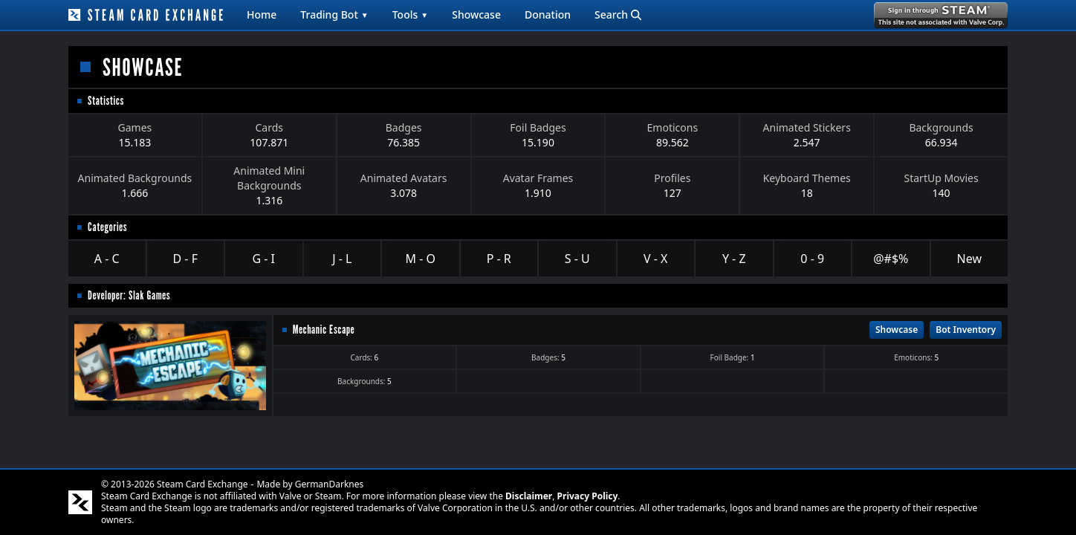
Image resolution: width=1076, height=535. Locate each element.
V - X (655, 258)
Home (261, 14)
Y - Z (734, 258)
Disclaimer (528, 496)
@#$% (890, 258)
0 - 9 (812, 258)
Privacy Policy (587, 496)
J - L (341, 258)
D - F (185, 258)
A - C (107, 258)
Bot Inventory (966, 329)
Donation (548, 14)
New (969, 258)
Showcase (476, 14)
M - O (420, 258)
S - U (577, 258)
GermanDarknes (329, 484)
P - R (499, 258)
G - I (263, 258)
